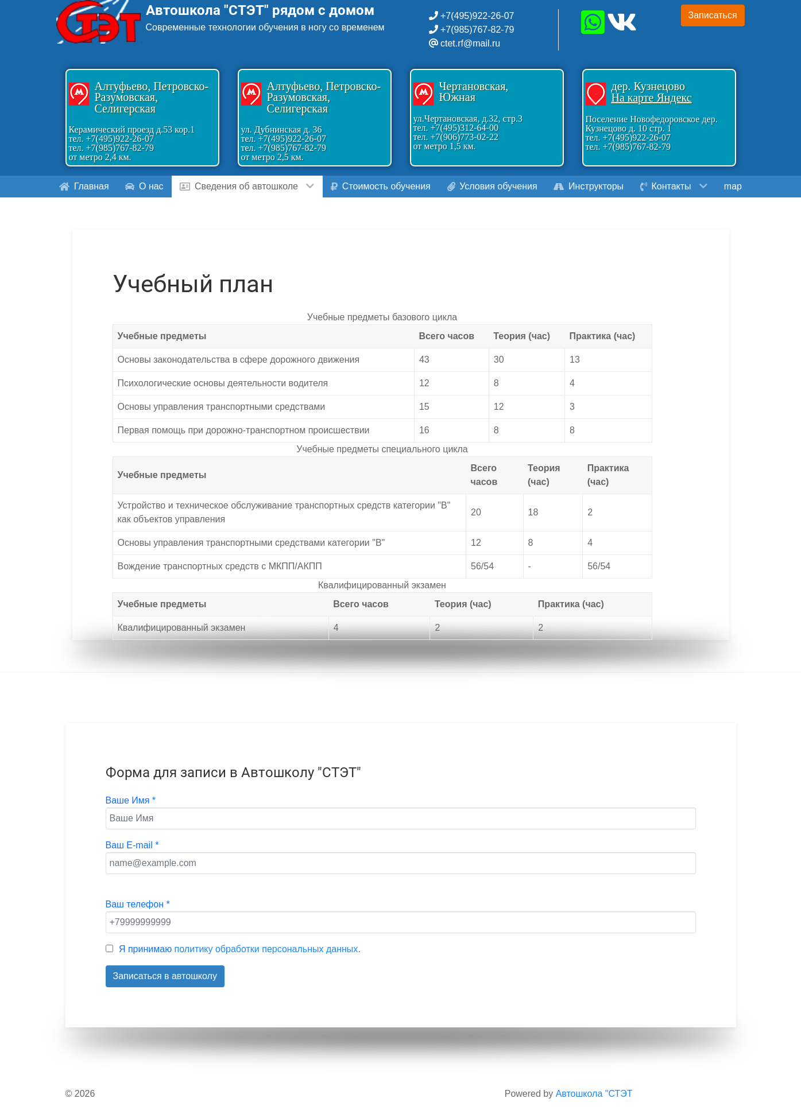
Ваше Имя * (131, 800)
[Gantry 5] (99, 22)
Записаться (712, 15)
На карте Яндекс (652, 97)
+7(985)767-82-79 (476, 29)
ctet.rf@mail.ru (470, 43)
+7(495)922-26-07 (476, 16)
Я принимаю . (240, 949)
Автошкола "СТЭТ (594, 1094)
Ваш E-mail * (132, 845)
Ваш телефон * (138, 904)
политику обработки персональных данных (266, 949)
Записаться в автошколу (165, 976)
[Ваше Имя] (401, 818)
